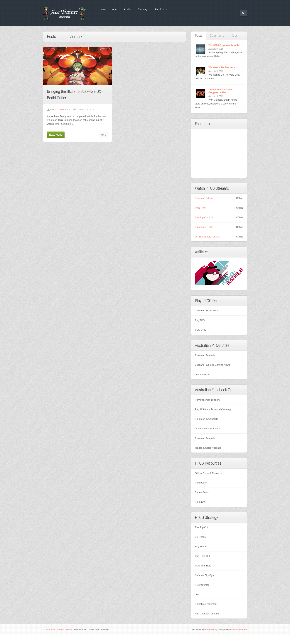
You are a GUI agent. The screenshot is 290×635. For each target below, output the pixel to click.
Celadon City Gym (204, 575)
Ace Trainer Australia (61, 629)
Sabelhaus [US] (203, 227)
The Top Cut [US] (204, 217)
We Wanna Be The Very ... (223, 67)
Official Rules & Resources (209, 473)
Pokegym (200, 502)
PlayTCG (200, 320)
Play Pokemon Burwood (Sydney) (213, 409)
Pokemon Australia (205, 355)
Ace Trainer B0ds (61, 109)
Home (103, 9)
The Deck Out (202, 556)
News (114, 9)
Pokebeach (201, 482)
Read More (55, 135)
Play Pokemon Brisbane (208, 399)
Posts (198, 35)
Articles (127, 9)
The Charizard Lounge (207, 613)
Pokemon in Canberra (206, 419)
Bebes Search (202, 492)
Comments (217, 35)
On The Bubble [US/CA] (207, 236)
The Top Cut (201, 527)
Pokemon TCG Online (206, 310)
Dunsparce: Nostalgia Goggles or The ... (220, 91)
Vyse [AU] (200, 207)
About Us (159, 9)
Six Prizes (200, 537)
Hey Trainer (201, 546)
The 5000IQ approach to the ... (225, 45)
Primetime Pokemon (206, 604)
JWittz (198, 594)
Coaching (142, 9)
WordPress (210, 629)
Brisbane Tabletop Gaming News (212, 364)
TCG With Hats (203, 565)
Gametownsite (202, 374)
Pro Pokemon (202, 585)
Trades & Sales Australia (208, 447)
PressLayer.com (238, 629)
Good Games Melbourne (208, 428)
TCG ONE (200, 329)
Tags (234, 35)
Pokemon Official (204, 198)
